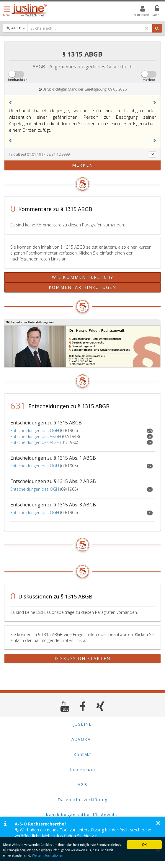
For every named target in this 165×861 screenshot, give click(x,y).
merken (82, 165)
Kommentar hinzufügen (82, 287)
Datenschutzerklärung (83, 799)
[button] (10, 103)
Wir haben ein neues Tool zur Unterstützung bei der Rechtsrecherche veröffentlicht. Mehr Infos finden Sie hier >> (83, 833)
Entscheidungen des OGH (34, 430)
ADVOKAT (82, 739)
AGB (82, 784)
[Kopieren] (152, 154)
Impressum (82, 769)
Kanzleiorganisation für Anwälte (82, 814)
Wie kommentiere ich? (82, 277)
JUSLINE (82, 724)
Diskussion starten (82, 658)
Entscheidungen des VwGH (35, 436)
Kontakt (82, 754)
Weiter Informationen (96, 854)
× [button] (158, 822)
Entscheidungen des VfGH (34, 442)
